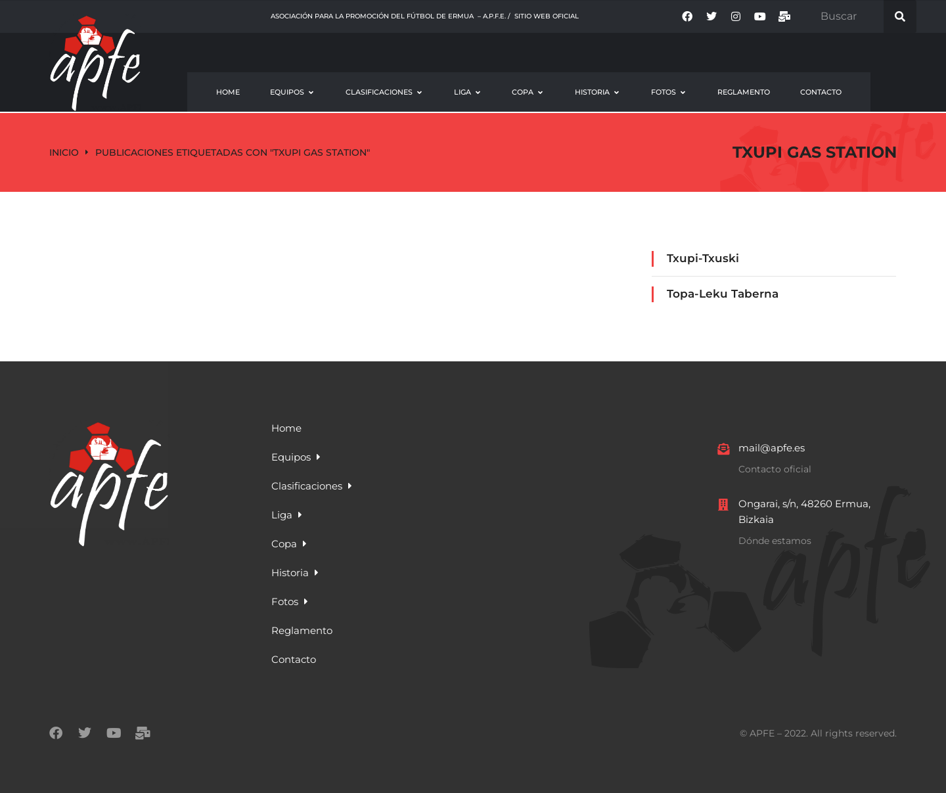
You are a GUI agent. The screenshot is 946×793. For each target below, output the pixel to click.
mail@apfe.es (771, 448)
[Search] (900, 16)
